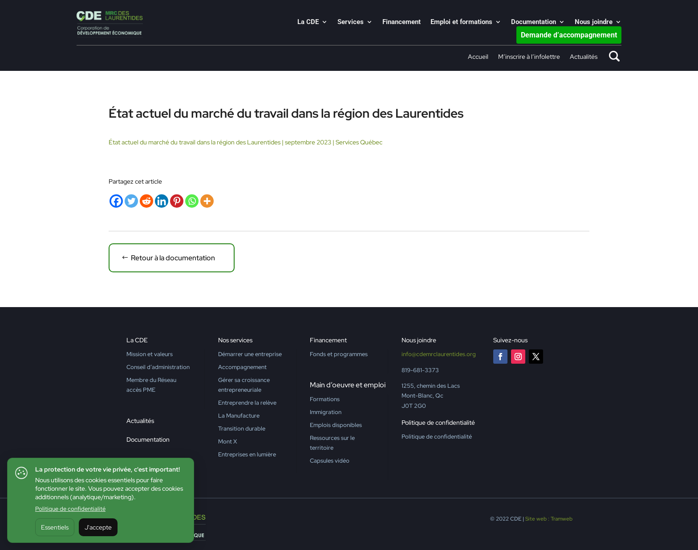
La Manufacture (239, 415)
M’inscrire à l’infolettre (529, 57)
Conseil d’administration (158, 367)
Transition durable (241, 428)
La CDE (308, 22)
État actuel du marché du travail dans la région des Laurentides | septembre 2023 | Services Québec (245, 142)
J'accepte (98, 527)
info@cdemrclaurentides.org (439, 354)
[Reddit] (146, 201)
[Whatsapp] (192, 201)
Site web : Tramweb (548, 518)
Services (350, 22)
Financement (401, 22)
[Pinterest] (176, 201)
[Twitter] (131, 201)
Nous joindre (594, 22)
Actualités (583, 57)
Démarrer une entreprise (250, 354)
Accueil (478, 57)
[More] (207, 201)
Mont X (227, 441)
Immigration (325, 412)
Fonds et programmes (339, 354)
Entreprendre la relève (247, 402)
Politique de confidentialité (70, 509)
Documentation (533, 22)
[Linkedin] (161, 201)
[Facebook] (116, 201)
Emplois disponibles (336, 425)
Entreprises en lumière (247, 454)
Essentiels (55, 527)
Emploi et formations (461, 22)
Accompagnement (242, 367)
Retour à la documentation (173, 258)
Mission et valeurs (149, 354)
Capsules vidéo (329, 460)
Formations (325, 399)
